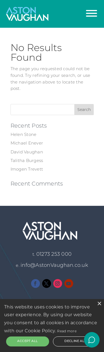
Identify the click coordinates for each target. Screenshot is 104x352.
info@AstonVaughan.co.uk (54, 265)
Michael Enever (27, 143)
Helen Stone (24, 135)
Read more (67, 331)
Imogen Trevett (27, 170)
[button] (91, 10)
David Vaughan (27, 152)
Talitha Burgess (27, 161)
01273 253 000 (54, 254)
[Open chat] (92, 340)
